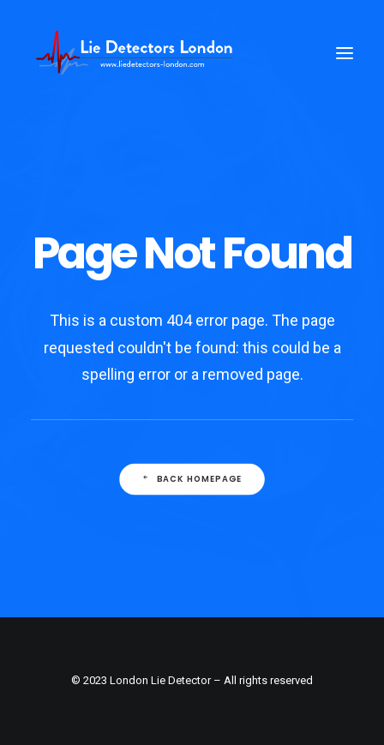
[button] (344, 53)
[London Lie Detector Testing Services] (134, 53)
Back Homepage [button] (192, 478)
